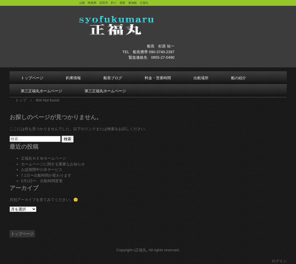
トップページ (32, 78)
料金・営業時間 (158, 78)
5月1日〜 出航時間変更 (42, 181)
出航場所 (200, 78)
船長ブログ (112, 78)
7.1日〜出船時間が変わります (46, 175)
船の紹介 (238, 78)
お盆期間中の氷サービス (41, 169)
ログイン (279, 261)
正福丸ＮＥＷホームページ (43, 158)
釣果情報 (73, 78)
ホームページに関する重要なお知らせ (53, 164)
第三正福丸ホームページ (41, 91)
